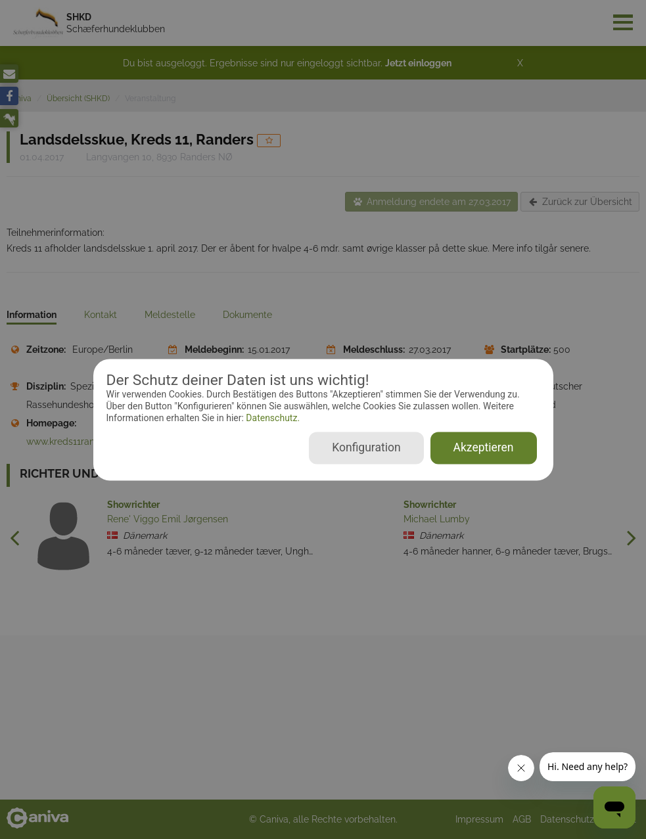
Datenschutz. (272, 418)
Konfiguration (366, 447)
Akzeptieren (483, 447)
